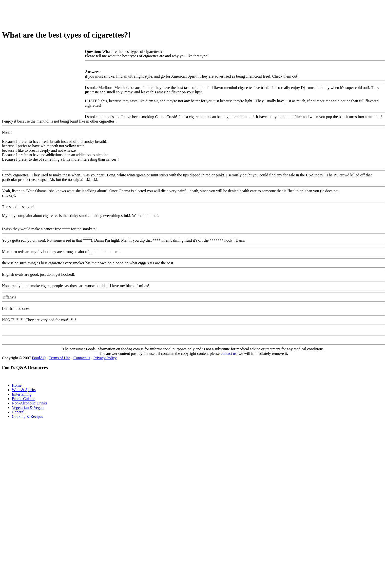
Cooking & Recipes (27, 416)
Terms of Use (59, 358)
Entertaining (21, 394)
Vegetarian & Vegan (28, 407)
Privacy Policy (105, 358)
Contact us (81, 358)
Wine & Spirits (24, 390)
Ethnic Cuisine (23, 399)
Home (16, 385)
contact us (228, 353)
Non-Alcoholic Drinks (29, 403)
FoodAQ (39, 358)
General (18, 412)
